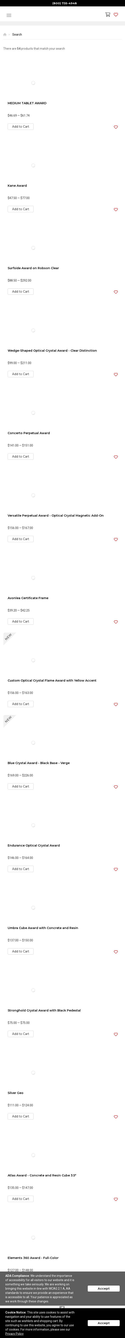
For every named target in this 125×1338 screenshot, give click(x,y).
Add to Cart (20, 127)
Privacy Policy (14, 1333)
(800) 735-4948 (64, 3)
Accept (104, 1288)
